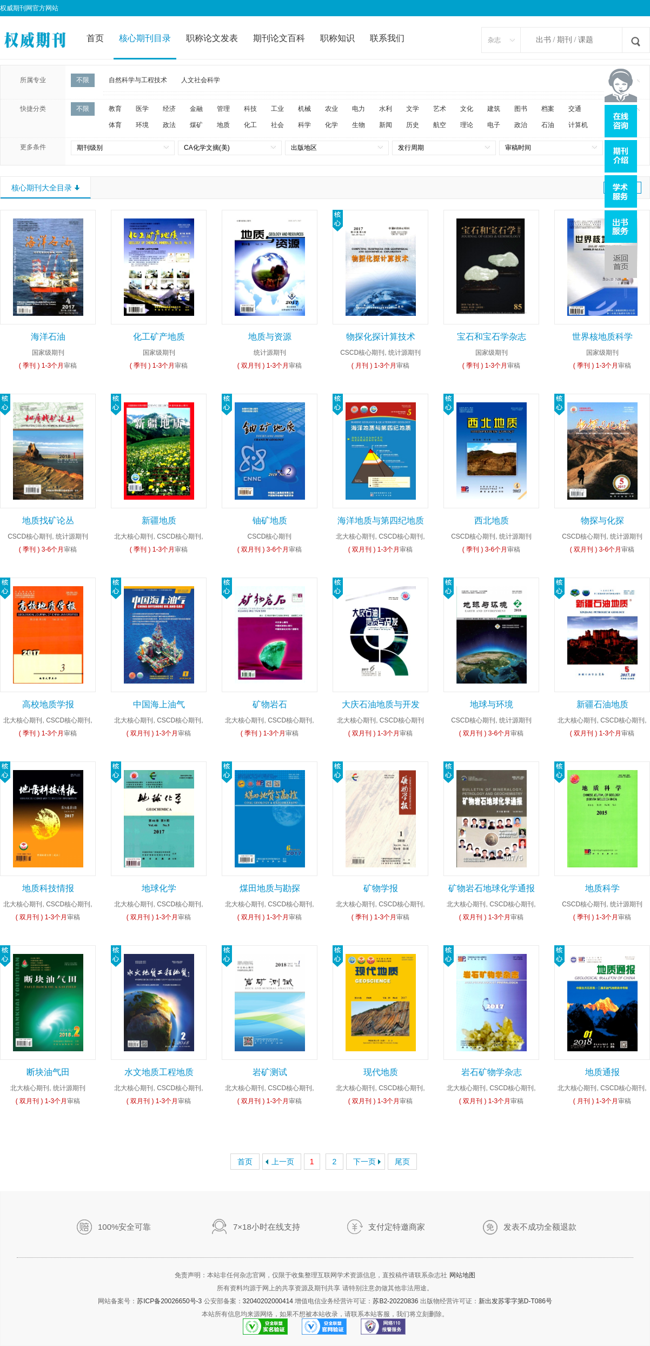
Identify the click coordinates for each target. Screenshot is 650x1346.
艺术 (439, 108)
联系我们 (387, 38)
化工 (250, 125)
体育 (115, 125)
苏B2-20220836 (395, 1301)
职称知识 (337, 38)
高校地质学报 (48, 704)
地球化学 (159, 888)
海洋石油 (48, 336)
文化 (466, 108)
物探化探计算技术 (380, 336)
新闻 (385, 125)
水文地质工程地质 (159, 1072)
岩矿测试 (270, 1072)
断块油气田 (48, 1072)
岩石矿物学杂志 (491, 1072)
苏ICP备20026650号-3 (169, 1301)
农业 (331, 108)
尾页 (402, 1161)
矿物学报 (380, 888)
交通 (574, 108)
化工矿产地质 (159, 336)
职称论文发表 (212, 38)
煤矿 (196, 125)
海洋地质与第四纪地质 (380, 520)
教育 (115, 108)
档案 (547, 108)
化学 (331, 125)
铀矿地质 (270, 520)
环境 (142, 125)
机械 (304, 108)
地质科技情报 (48, 888)
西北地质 (491, 520)
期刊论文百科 (279, 38)
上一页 (282, 1161)
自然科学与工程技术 (138, 80)
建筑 (493, 108)
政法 (169, 125)
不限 (82, 80)
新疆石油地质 (602, 704)
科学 (304, 125)
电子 (493, 125)
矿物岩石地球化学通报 (491, 888)
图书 (520, 108)
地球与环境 (491, 704)
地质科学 (602, 888)
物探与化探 (602, 520)
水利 (385, 108)
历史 (412, 125)
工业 (277, 108)
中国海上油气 (159, 704)
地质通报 (602, 1072)
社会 (277, 125)
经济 (169, 108)
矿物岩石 (270, 704)
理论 (466, 125)
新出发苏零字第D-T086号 (515, 1301)
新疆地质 (159, 520)
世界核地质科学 (602, 336)
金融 (196, 108)
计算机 (578, 125)
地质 (223, 125)
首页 (95, 38)
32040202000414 (268, 1301)
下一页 (364, 1161)
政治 (520, 125)
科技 (250, 108)
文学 (412, 108)
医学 (142, 108)
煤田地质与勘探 (270, 888)
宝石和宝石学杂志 (491, 336)
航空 (439, 125)
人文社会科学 (200, 80)
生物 (358, 125)
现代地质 (380, 1072)
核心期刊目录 (145, 38)
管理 (223, 108)
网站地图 (462, 1275)
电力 (358, 108)
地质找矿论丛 (48, 520)
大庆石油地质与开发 (381, 704)
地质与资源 (269, 336)
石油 (547, 125)
